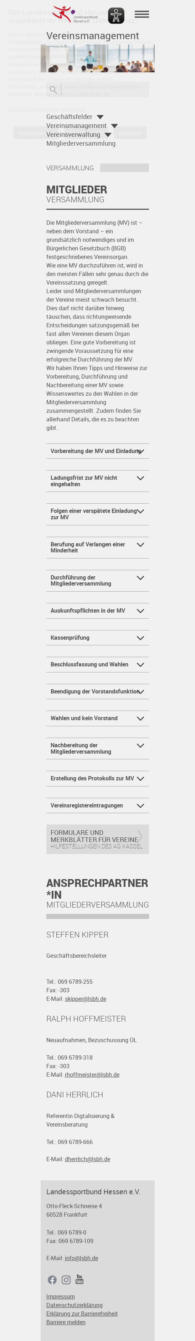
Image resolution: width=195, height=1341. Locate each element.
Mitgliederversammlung (81, 143)
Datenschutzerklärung (74, 1305)
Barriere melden (66, 1322)
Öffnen (100, 117)
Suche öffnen (53, 89)
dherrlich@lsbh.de (87, 1159)
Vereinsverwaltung (73, 134)
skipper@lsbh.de (85, 999)
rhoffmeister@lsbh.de (92, 1074)
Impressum (60, 1296)
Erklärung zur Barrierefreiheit (82, 1313)
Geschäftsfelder (69, 116)
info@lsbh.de (81, 1258)
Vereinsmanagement (76, 125)
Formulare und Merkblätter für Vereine (94, 836)
